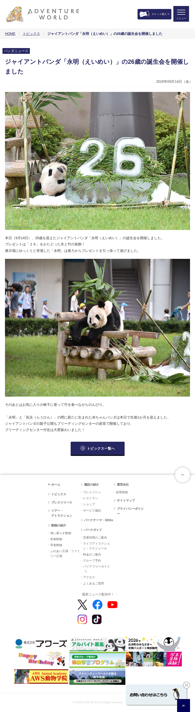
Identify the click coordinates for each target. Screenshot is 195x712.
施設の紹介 (91, 484)
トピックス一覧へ (101, 448)
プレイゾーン (92, 492)
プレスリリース (61, 502)
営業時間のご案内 (95, 537)
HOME (10, 34)
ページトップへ (182, 474)
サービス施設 (92, 510)
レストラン (90, 498)
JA (183, 705)
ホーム (55, 484)
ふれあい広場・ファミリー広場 (65, 553)
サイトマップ (126, 500)
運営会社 (123, 484)
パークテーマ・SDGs (98, 520)
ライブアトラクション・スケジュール (96, 546)
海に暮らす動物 (60, 533)
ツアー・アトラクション (61, 513)
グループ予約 (92, 560)
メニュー (181, 18)
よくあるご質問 (93, 583)
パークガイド (93, 530)
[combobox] (183, 705)
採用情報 (122, 492)
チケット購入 (159, 14)
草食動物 (56, 545)
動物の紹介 (58, 525)
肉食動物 (56, 539)
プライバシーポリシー (130, 511)
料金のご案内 (92, 554)
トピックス (31, 34)
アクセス (89, 577)
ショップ (89, 504)
